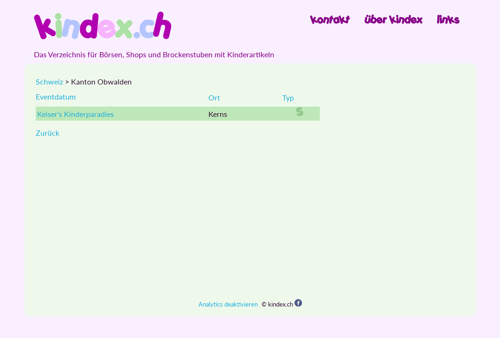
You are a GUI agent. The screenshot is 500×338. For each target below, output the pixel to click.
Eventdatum (56, 96)
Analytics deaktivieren (228, 304)
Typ (288, 97)
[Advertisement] (250, 218)
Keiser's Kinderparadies (75, 113)
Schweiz (49, 81)
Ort (214, 97)
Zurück (47, 132)
